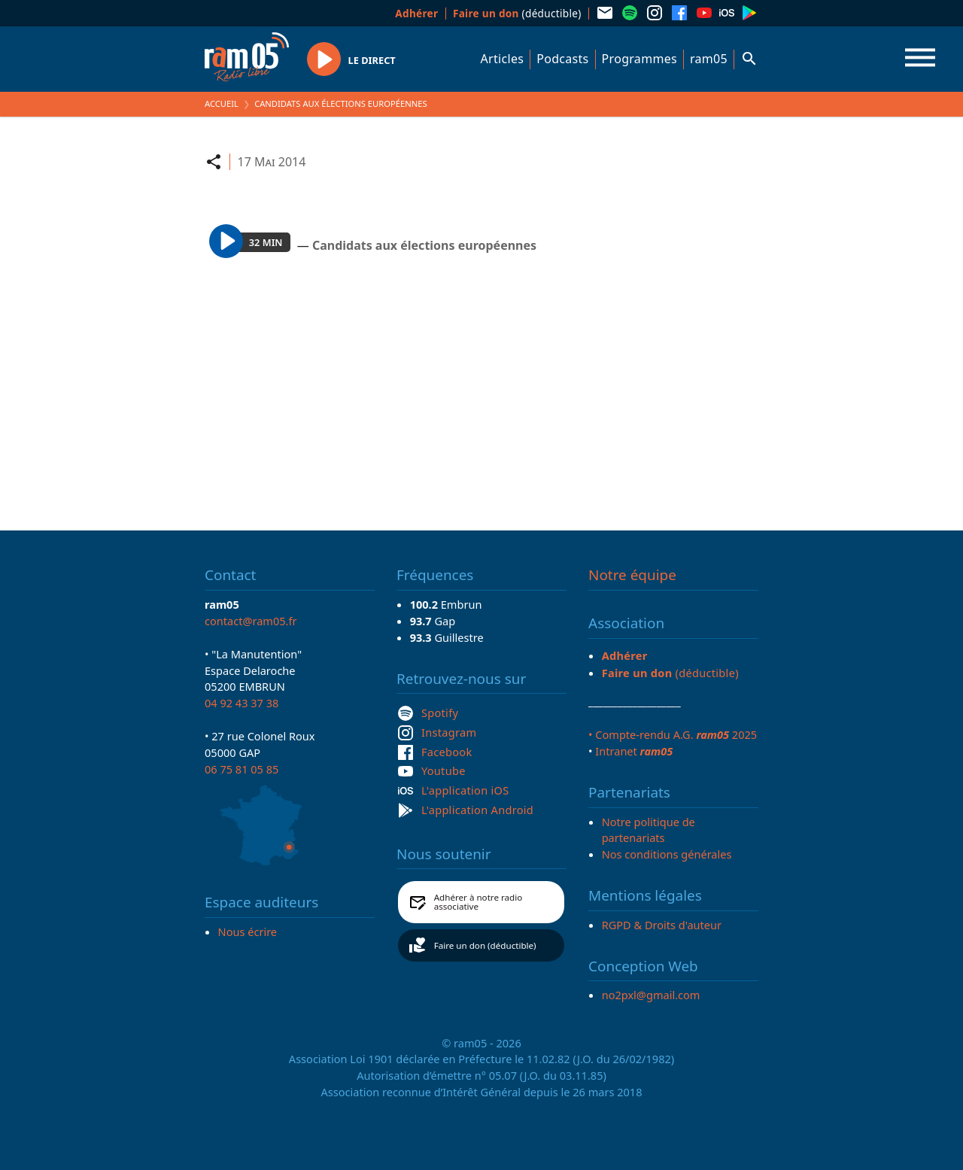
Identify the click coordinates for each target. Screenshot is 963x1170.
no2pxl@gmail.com (651, 994)
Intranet (634, 750)
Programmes (639, 58)
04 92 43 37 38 (241, 702)
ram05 (709, 58)
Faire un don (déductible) (485, 945)
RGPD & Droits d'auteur (661, 924)
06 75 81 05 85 (241, 768)
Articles (502, 58)
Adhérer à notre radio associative (478, 902)
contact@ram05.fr (251, 620)
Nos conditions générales (667, 854)
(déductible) (517, 13)
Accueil (221, 103)
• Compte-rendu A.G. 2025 (672, 734)
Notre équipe (632, 575)
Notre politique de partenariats (648, 830)
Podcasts (562, 58)
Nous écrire (247, 931)
